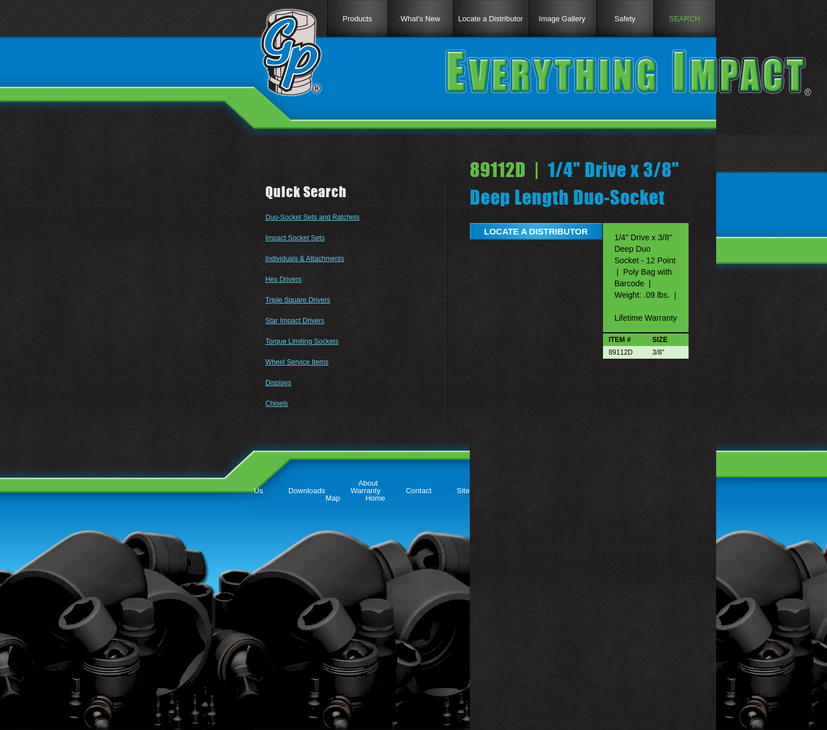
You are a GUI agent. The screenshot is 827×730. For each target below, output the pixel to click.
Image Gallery (562, 18)
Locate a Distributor (490, 18)
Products (357, 18)
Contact (418, 490)
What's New (420, 18)
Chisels (276, 403)
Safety (625, 18)
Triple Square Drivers (297, 300)
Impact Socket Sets (294, 238)
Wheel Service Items (297, 362)
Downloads (306, 490)
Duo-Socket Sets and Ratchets (312, 217)
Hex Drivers (283, 279)
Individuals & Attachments (304, 259)
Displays (278, 383)
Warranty (365, 490)
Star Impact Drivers (294, 321)
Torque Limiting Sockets (301, 341)
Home (375, 498)
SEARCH (684, 18)
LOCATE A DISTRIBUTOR (536, 231)
